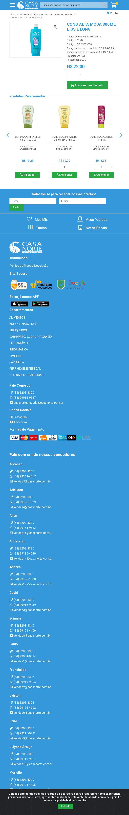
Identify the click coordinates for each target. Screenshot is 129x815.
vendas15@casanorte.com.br (30, 533)
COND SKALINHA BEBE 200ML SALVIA (27, 138)
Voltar (113, 13)
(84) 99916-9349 (22, 605)
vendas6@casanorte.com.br (30, 712)
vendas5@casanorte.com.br (30, 481)
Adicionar (27, 174)
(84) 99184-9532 (22, 528)
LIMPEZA (15, 356)
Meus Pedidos (92, 220)
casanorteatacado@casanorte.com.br (36, 402)
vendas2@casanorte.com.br (30, 687)
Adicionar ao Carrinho (87, 85)
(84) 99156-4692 (22, 707)
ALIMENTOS (17, 317)
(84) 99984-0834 (22, 656)
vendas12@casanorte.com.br (30, 584)
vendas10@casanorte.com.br (30, 764)
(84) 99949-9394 (22, 682)
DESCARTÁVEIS (19, 343)
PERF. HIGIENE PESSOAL (25, 368)
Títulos (37, 228)
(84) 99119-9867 (22, 759)
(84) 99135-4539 (22, 553)
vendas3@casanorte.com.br (30, 610)
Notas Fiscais (92, 228)
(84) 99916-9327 (22, 397)
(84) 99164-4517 (22, 476)
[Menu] (12, 5)
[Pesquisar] (105, 5)
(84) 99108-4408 (22, 784)
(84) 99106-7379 (22, 502)
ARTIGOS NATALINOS (23, 324)
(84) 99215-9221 (22, 733)
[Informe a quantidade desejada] (79, 76)
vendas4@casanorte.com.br (30, 507)
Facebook (18, 422)
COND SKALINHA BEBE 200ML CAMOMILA (64, 138)
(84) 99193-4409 (22, 630)
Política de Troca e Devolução (28, 265)
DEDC (83, 59)
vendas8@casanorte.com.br (30, 635)
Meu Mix (37, 220)
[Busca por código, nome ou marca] (70, 5)
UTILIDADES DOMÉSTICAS (26, 375)
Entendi (65, 806)
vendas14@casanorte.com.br (30, 558)
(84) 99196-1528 (22, 579)
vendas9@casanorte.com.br (30, 738)
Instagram (18, 417)
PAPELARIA (16, 362)
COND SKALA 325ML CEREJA (101, 138)
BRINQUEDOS (18, 330)
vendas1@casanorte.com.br (30, 661)
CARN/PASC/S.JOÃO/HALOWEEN (31, 336)
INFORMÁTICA (18, 349)
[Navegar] (8, 135)
